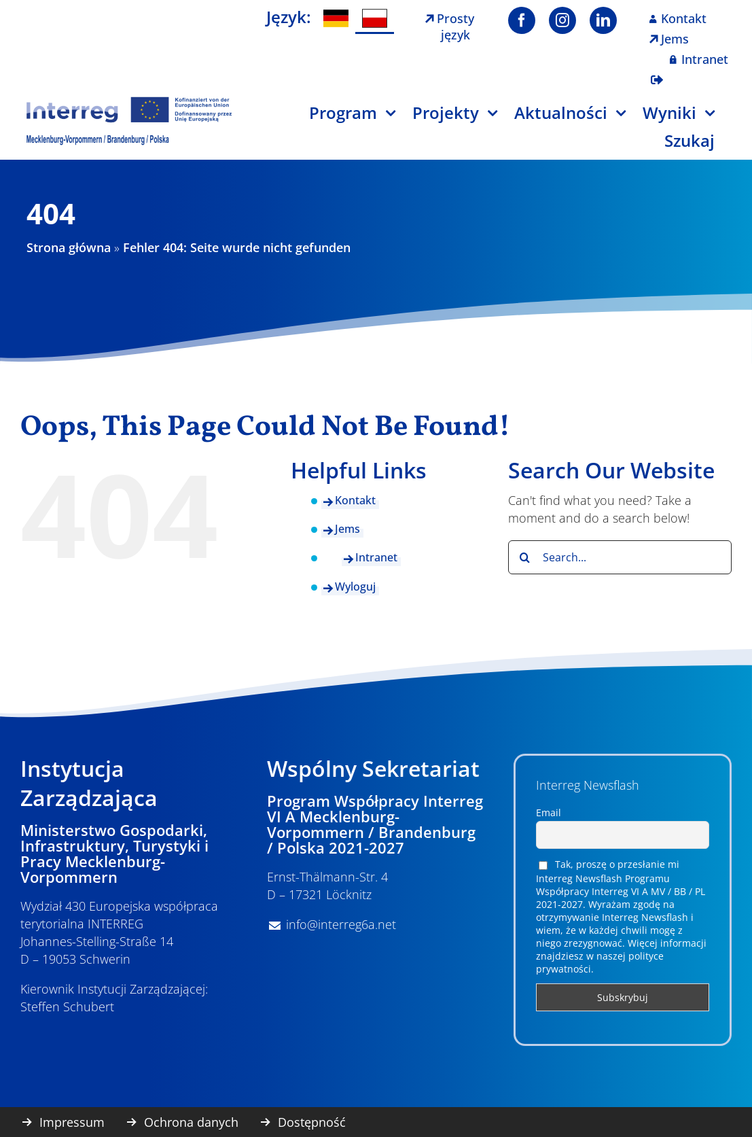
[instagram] (562, 20)
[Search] (525, 557)
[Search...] (620, 557)
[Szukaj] (698, 146)
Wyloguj (355, 586)
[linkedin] (603, 20)
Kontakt (355, 500)
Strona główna (68, 247)
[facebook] (521, 20)
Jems (347, 528)
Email (548, 812)
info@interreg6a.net (341, 924)
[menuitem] (336, 18)
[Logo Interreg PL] (129, 101)
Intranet (376, 557)
